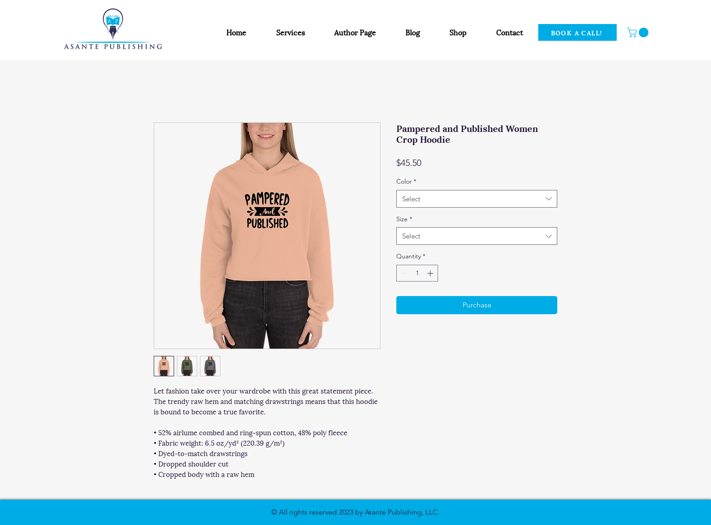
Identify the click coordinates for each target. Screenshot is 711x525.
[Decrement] (403, 273)
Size (404, 219)
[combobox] (476, 199)
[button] (639, 32)
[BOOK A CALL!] (577, 32)
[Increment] (431, 273)
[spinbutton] (417, 273)
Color (406, 181)
